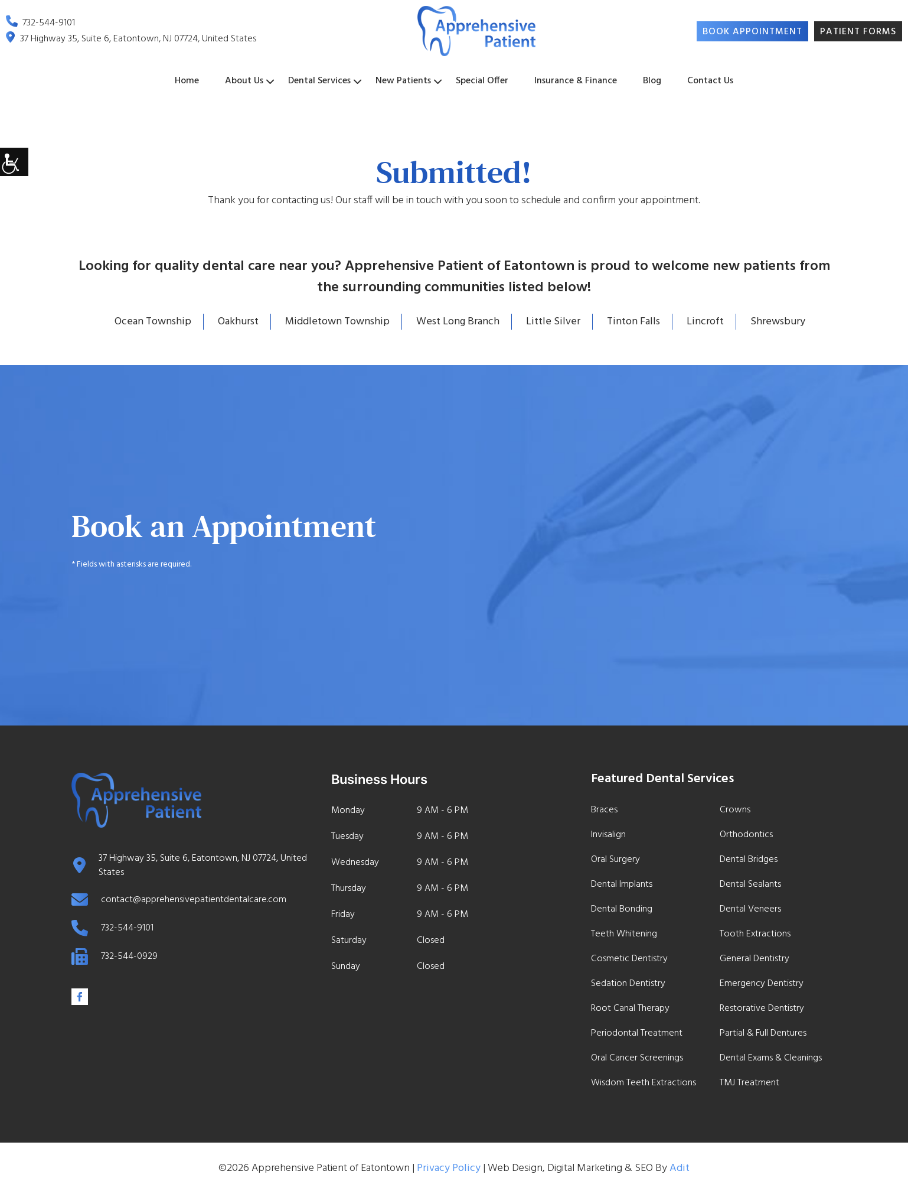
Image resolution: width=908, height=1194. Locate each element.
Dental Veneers (750, 909)
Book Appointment (752, 32)
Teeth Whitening (624, 934)
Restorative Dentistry (762, 1008)
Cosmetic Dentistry (629, 959)
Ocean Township (153, 321)
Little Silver (553, 321)
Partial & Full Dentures (763, 1033)
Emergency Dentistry (762, 983)
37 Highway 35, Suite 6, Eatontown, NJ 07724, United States (131, 39)
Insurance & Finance (575, 81)
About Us (244, 81)
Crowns (735, 810)
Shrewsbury (777, 321)
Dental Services (319, 81)
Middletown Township (337, 321)
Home (187, 81)
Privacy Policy (449, 1168)
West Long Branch (457, 321)
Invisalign (608, 834)
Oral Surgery (615, 859)
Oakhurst (238, 321)
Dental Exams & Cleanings (771, 1058)
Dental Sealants (750, 884)
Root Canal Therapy (630, 1008)
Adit (679, 1168)
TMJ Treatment (749, 1083)
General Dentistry (754, 959)
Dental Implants (621, 884)
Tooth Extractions (755, 934)
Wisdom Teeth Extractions (643, 1083)
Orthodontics (746, 834)
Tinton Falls (633, 321)
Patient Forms (858, 32)
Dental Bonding (621, 909)
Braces (604, 810)
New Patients (403, 81)
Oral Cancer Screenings (637, 1058)
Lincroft (705, 321)
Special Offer (482, 81)
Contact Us (710, 81)
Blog (652, 81)
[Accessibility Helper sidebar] (14, 162)
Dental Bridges (749, 859)
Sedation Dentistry (628, 983)
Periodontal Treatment (636, 1033)
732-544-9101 (40, 23)
